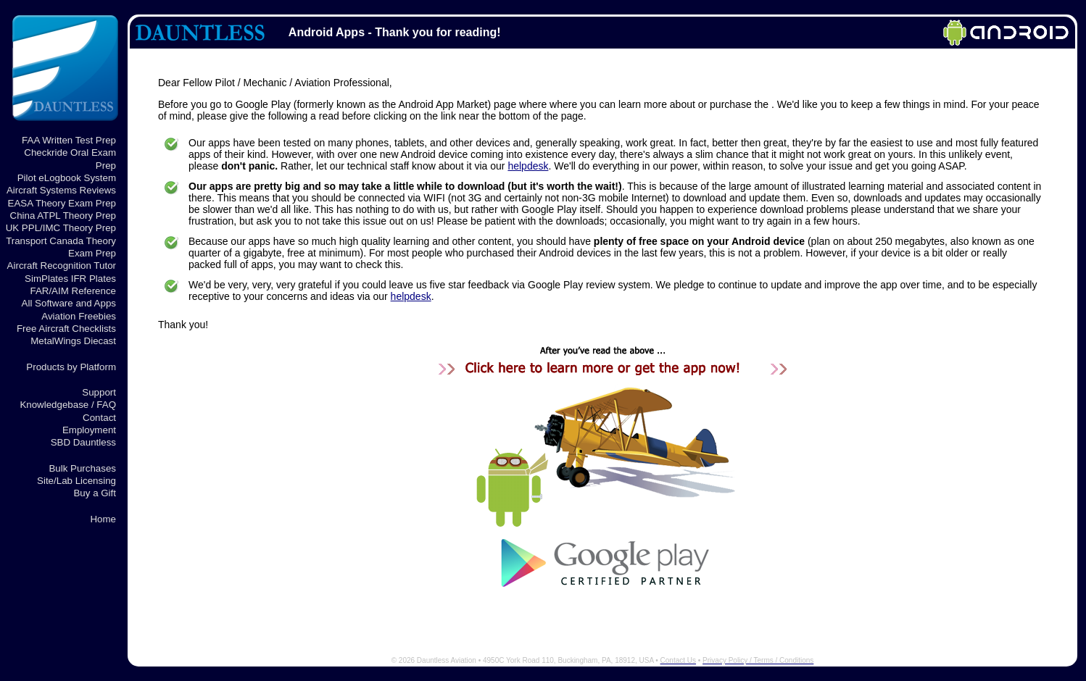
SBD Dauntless (83, 442)
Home (103, 519)
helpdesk (527, 166)
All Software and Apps (69, 303)
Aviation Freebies (78, 316)
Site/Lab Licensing (76, 480)
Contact (99, 417)
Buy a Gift (94, 493)
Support (99, 392)
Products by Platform (71, 367)
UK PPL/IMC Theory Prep (61, 227)
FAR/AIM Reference (73, 290)
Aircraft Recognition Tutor (61, 265)
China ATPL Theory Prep (63, 215)
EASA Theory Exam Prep (62, 203)
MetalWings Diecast (73, 340)
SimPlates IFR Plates (70, 278)
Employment (89, 430)
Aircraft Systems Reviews (61, 190)
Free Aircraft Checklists (66, 328)
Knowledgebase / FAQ (68, 404)
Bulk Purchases (82, 468)
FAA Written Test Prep (69, 140)
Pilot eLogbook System (66, 177)
